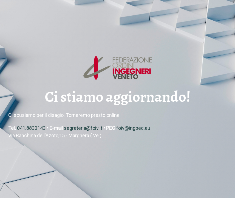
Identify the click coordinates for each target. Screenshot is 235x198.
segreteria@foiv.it (83, 128)
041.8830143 (31, 128)
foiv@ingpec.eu (133, 128)
